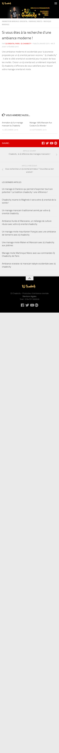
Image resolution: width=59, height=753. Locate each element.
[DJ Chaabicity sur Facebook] (43, 143)
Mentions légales (29, 296)
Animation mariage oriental (15, 21)
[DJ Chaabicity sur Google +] (55, 143)
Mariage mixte (35, 21)
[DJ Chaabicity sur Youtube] (51, 143)
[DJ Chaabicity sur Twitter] (47, 143)
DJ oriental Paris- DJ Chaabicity (18, 44)
